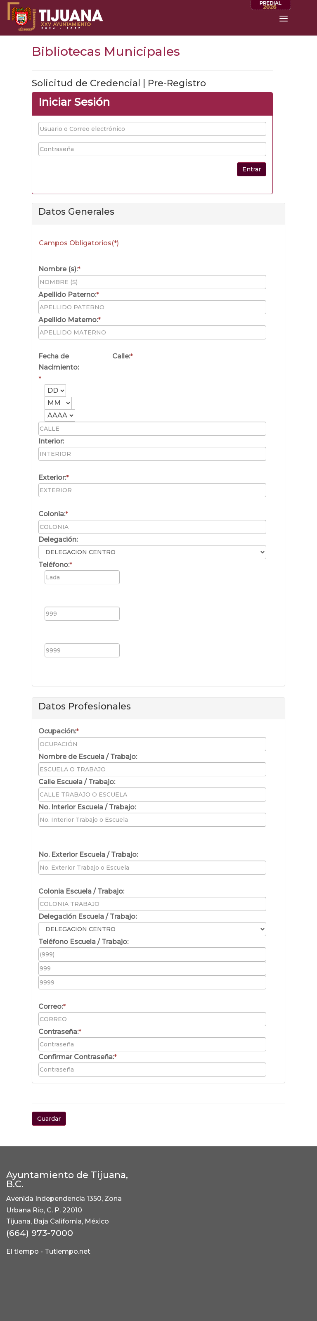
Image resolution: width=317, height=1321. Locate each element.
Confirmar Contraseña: (76, 1057)
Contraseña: (58, 1032)
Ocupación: (57, 731)
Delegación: (58, 539)
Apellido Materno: (68, 320)
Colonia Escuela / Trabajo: (81, 891)
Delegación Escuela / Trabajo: (87, 916)
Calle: (121, 356)
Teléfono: (53, 565)
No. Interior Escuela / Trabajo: (87, 807)
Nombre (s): (58, 269)
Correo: (50, 1006)
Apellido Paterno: (67, 295)
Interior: (51, 441)
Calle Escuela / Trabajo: (76, 782)
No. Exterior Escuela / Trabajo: (88, 855)
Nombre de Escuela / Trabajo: (87, 757)
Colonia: (51, 514)
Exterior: (52, 477)
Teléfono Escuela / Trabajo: (83, 942)
